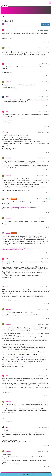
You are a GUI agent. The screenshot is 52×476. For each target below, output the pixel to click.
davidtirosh (8, 46)
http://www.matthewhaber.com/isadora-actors (12, 207)
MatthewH (8, 197)
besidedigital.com (25, 205)
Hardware (7, 22)
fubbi (7, 130)
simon (7, 95)
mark (7, 425)
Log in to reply (45, 22)
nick (7, 28)
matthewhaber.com (15, 205)
